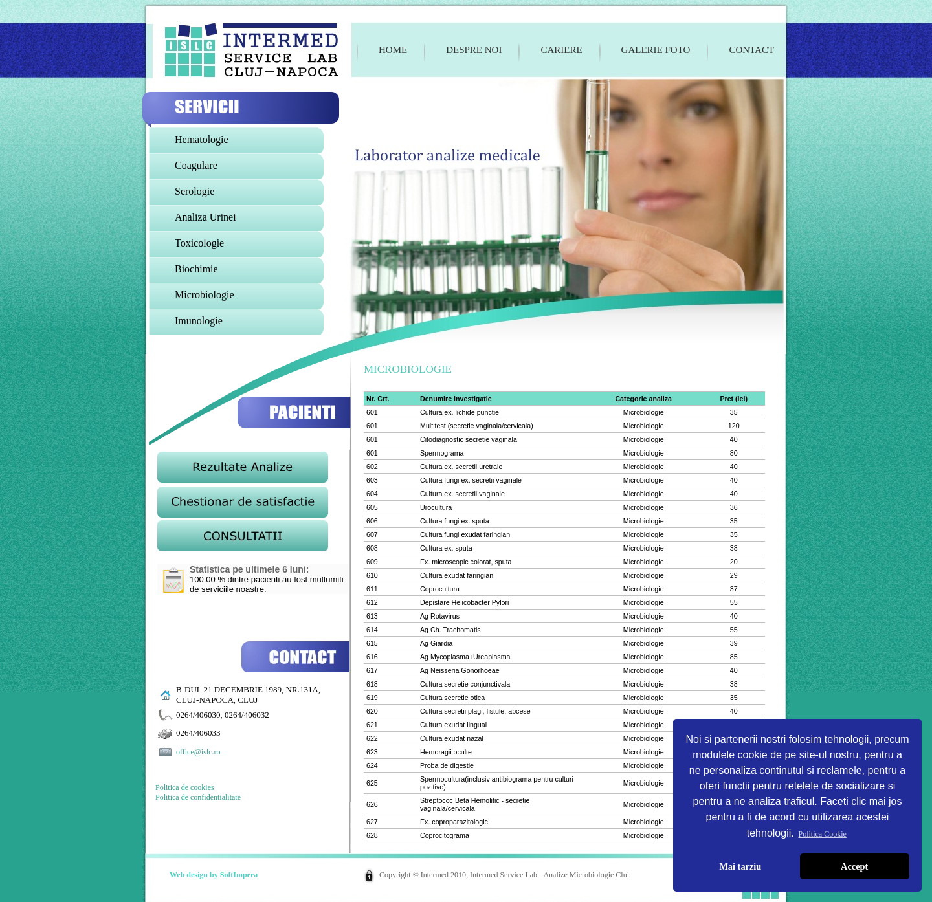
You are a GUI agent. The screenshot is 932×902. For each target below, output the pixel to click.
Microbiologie (204, 294)
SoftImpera (239, 874)
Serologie (194, 191)
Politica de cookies (184, 787)
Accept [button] (854, 866)
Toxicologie (199, 242)
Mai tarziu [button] (740, 866)
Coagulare (196, 165)
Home (393, 50)
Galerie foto (656, 50)
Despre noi (474, 50)
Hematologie (201, 139)
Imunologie (199, 320)
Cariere (561, 50)
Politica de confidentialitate (198, 797)
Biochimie (196, 268)
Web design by (195, 874)
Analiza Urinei (205, 217)
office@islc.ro (198, 751)
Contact (751, 50)
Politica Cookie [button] (823, 834)
